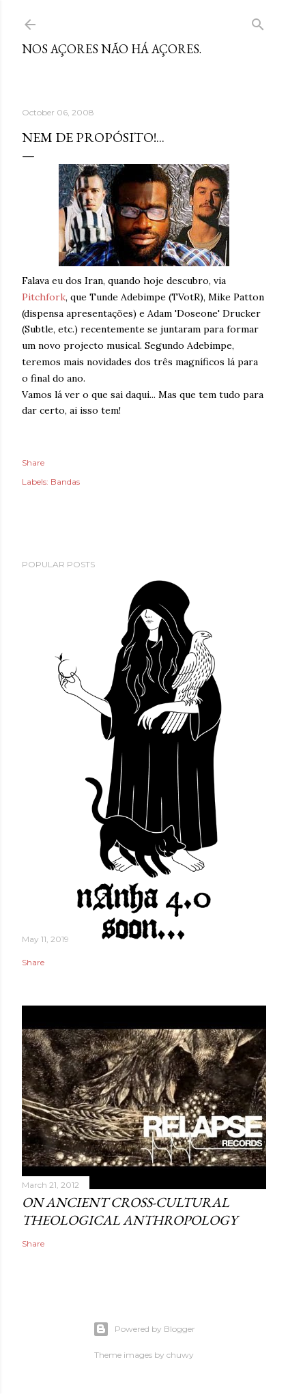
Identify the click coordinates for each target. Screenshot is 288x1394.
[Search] (258, 21)
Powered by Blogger (144, 1329)
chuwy (180, 1355)
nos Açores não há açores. (111, 49)
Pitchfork (44, 297)
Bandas (65, 481)
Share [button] (33, 462)
